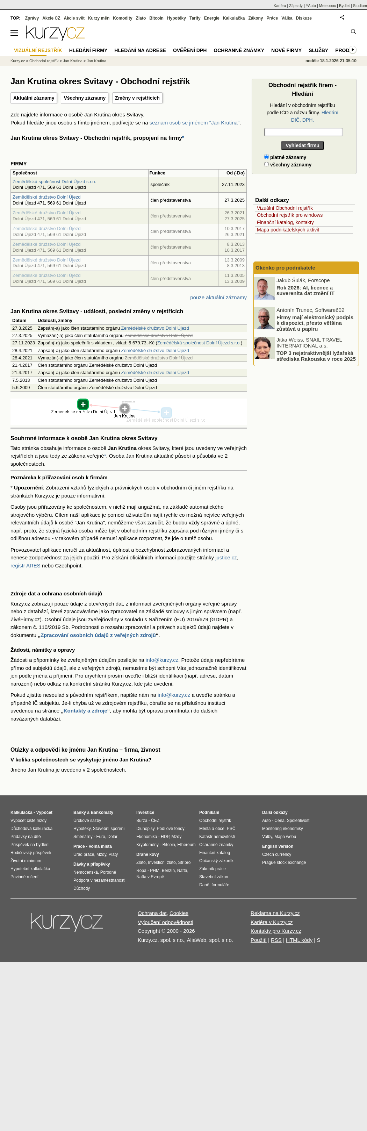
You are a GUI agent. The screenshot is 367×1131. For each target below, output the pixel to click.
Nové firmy (286, 50)
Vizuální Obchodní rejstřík (285, 208)
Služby (318, 50)
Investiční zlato (161, 862)
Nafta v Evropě (150, 876)
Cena (279, 820)
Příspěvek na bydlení (30, 844)
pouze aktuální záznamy (218, 297)
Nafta (182, 870)
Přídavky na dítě (25, 836)
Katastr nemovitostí (217, 836)
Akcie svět (74, 18)
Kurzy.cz (17, 61)
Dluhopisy (145, 828)
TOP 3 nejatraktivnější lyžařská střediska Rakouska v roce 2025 (316, 356)
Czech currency (276, 854)
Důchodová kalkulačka (31, 828)
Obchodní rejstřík (44, 61)
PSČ (231, 828)
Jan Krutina (72, 61)
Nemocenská (85, 872)
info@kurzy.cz (162, 660)
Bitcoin (156, 18)
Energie (212, 18)
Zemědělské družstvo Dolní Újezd (46, 197)
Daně (204, 884)
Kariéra (280, 5)
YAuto (311, 5)
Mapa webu (285, 836)
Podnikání (209, 812)
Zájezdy (296, 5)
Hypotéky (176, 18)
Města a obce (211, 828)
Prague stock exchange (284, 862)
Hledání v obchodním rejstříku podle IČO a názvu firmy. (302, 112)
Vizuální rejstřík (38, 50)
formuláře (220, 884)
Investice (145, 812)
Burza (141, 820)
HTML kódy (299, 940)
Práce (272, 18)
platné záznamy (285, 157)
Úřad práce (83, 854)
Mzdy (101, 854)
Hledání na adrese (140, 50)
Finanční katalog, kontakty (285, 222)
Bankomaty (102, 812)
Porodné (108, 872)
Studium (360, 5)
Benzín (168, 870)
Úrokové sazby (87, 820)
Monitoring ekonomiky (282, 828)
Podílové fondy (170, 828)
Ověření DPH (190, 50)
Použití (259, 940)
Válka (286, 18)
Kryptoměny (147, 844)
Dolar (112, 836)
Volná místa (99, 846)
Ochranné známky (239, 50)
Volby (267, 836)
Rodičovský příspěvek (30, 852)
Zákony (255, 18)
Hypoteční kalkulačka (30, 868)
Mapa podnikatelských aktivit (288, 229)
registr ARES (25, 565)
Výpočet (44, 812)
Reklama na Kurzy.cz (275, 913)
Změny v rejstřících (137, 98)
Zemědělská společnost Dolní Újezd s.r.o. (54, 181)
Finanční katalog (214, 852)
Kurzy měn (98, 18)
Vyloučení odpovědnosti (165, 922)
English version (277, 846)
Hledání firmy (88, 50)
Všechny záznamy (85, 98)
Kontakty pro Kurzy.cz (276, 931)
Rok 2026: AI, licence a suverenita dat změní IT (305, 290)
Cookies (179, 913)
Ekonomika (146, 836)
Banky (79, 812)
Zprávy (32, 18)
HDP (165, 836)
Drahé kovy (147, 854)
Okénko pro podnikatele (285, 268)
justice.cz (226, 557)
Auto (266, 820)
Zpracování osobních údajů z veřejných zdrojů (98, 635)
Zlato (141, 18)
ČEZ (155, 820)
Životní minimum (25, 860)
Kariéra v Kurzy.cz (272, 922)
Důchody (81, 888)
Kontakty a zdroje (85, 711)
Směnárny (83, 836)
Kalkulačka (234, 18)
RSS (276, 940)
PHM (154, 870)
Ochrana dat (152, 913)
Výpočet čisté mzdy (28, 820)
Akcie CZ (51, 18)
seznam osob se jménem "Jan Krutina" (194, 123)
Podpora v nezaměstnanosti (99, 880)
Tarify (195, 18)
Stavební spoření (109, 828)
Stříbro (184, 862)
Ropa (141, 870)
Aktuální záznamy (33, 98)
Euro (100, 836)
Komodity (122, 18)
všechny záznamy (287, 164)
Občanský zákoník (216, 860)
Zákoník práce (212, 868)
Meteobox (327, 5)
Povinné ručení (24, 876)
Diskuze (304, 18)
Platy (113, 854)
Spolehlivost (298, 820)
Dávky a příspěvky (91, 864)
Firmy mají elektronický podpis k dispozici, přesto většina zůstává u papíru (314, 322)
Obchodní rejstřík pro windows (290, 215)
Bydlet (344, 5)
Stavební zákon (213, 876)
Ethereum (186, 844)
